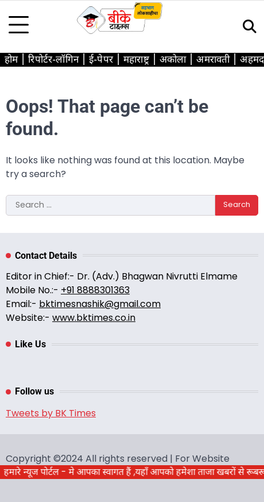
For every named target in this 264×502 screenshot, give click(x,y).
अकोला (173, 59)
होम (11, 59)
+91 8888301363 (95, 290)
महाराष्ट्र (136, 59)
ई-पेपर (101, 59)
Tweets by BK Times (51, 413)
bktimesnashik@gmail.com (100, 304)
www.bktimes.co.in (93, 317)
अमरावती (213, 59)
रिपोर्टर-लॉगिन (53, 59)
